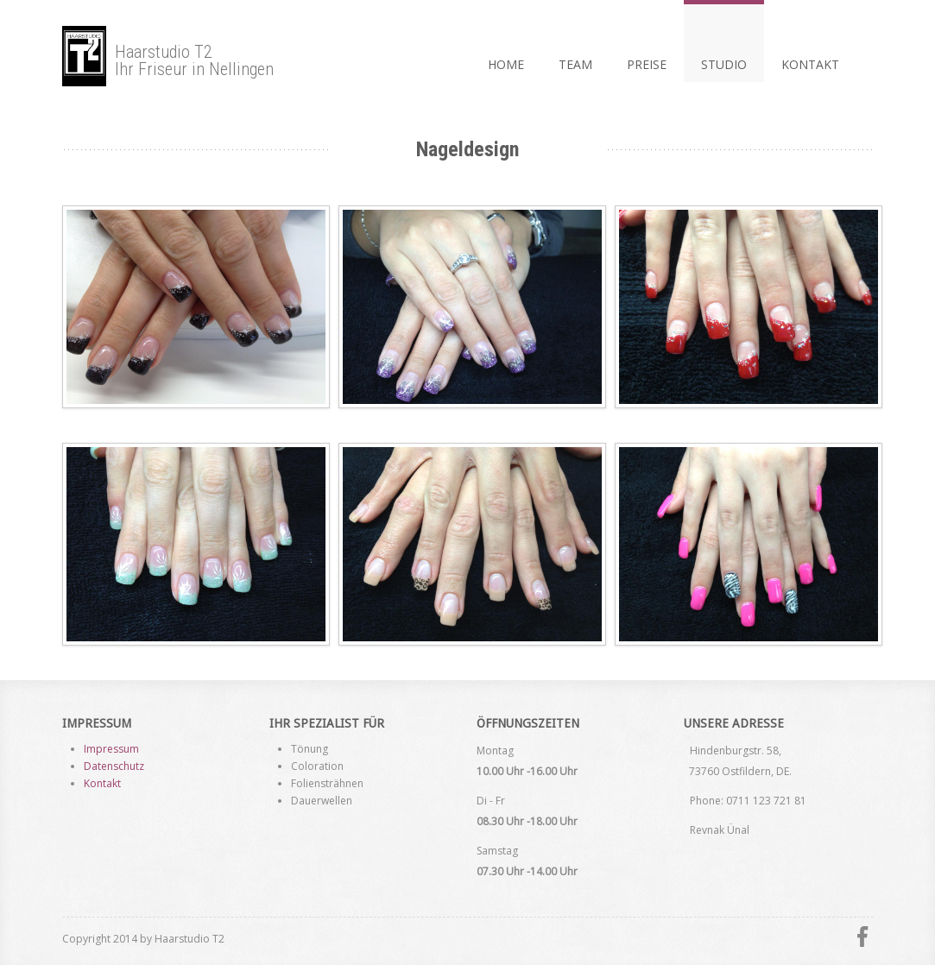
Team (575, 64)
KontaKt (810, 64)
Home (506, 64)
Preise (647, 64)
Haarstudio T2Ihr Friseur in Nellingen (168, 56)
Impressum (111, 748)
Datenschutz (114, 766)
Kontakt (102, 783)
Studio (724, 64)
